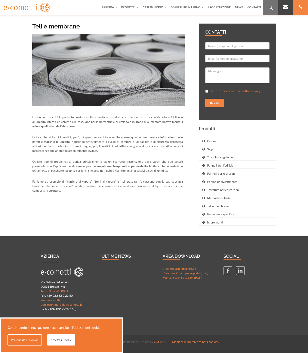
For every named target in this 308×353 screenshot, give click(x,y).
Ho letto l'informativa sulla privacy (235, 91)
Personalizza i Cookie (24, 340)
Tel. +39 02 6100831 (54, 291)
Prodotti (129, 7)
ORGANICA (161, 342)
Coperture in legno (186, 7)
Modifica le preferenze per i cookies (195, 342)
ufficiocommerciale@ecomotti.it (61, 304)
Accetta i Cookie (61, 340)
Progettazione (219, 7)
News (239, 7)
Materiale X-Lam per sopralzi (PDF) (185, 273)
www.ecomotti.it (51, 300)
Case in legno (154, 7)
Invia (214, 103)
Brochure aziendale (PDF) (179, 268)
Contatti (254, 7)
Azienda (109, 7)
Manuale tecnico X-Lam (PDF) (182, 277)
